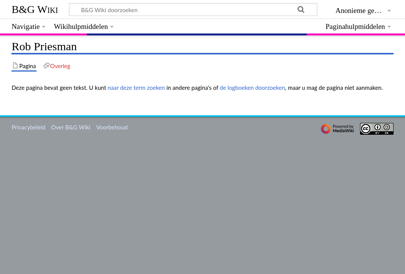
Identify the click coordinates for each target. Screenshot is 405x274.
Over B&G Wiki (70, 127)
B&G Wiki (34, 9)
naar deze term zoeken (136, 87)
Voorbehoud (111, 127)
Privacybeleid (28, 127)
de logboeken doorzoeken (252, 87)
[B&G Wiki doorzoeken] (193, 9)
